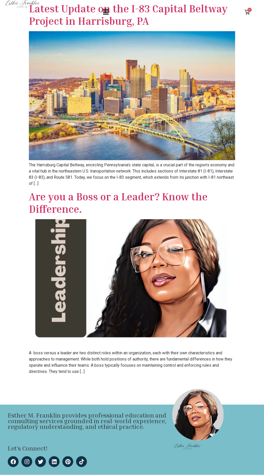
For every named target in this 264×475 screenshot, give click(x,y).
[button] (106, 12)
